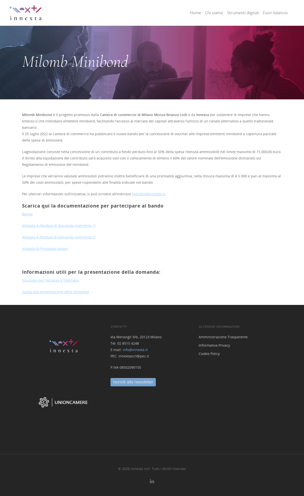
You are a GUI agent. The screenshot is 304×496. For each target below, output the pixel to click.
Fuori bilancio (275, 12)
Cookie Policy (209, 353)
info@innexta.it (135, 349)
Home (195, 12)
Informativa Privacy (214, 345)
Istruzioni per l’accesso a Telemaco (50, 280)
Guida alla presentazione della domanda (55, 291)
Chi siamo (214, 12)
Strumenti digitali (243, 12)
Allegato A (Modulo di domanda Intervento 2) (59, 237)
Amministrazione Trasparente (223, 337)
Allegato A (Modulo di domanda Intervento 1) (59, 225)
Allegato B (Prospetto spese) (45, 248)
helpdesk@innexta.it (148, 194)
